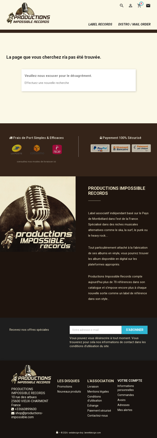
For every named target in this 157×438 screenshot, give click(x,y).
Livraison (93, 386)
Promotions (64, 386)
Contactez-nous (97, 415)
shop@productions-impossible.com (27, 415)
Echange (92, 405)
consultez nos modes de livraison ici (36, 161)
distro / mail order (134, 24)
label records (100, 24)
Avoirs (121, 400)
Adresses (123, 405)
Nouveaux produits (69, 391)
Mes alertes (124, 410)
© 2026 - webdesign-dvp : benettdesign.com (81, 433)
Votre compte (129, 381)
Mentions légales (98, 391)
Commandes (125, 395)
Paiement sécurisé (99, 410)
